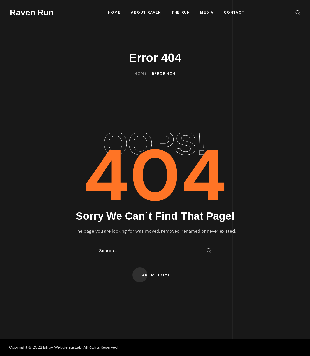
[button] (297, 12)
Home (140, 73)
